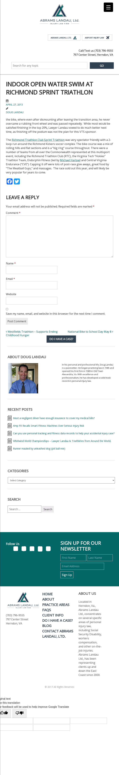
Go (102, 66)
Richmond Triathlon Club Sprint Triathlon (38, 140)
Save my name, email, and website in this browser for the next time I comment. (55, 314)
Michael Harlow (70, 160)
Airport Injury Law (97, 38)
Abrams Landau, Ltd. (64, 37)
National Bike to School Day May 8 (90, 331)
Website (11, 294)
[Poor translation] (19, 713)
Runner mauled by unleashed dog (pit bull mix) (39, 448)
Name (11, 263)
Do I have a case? (61, 339)
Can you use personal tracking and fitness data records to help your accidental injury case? (64, 433)
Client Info (52, 615)
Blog (47, 625)
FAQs (46, 610)
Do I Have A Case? (57, 620)
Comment (13, 213)
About (48, 599)
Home (47, 594)
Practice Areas (55, 604)
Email (10, 279)
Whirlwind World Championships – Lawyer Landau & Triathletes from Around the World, (62, 441)
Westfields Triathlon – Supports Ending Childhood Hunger (32, 333)
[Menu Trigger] (108, 7)
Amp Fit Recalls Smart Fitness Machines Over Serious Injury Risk (48, 425)
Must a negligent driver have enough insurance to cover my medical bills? (54, 418)
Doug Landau (15, 112)
